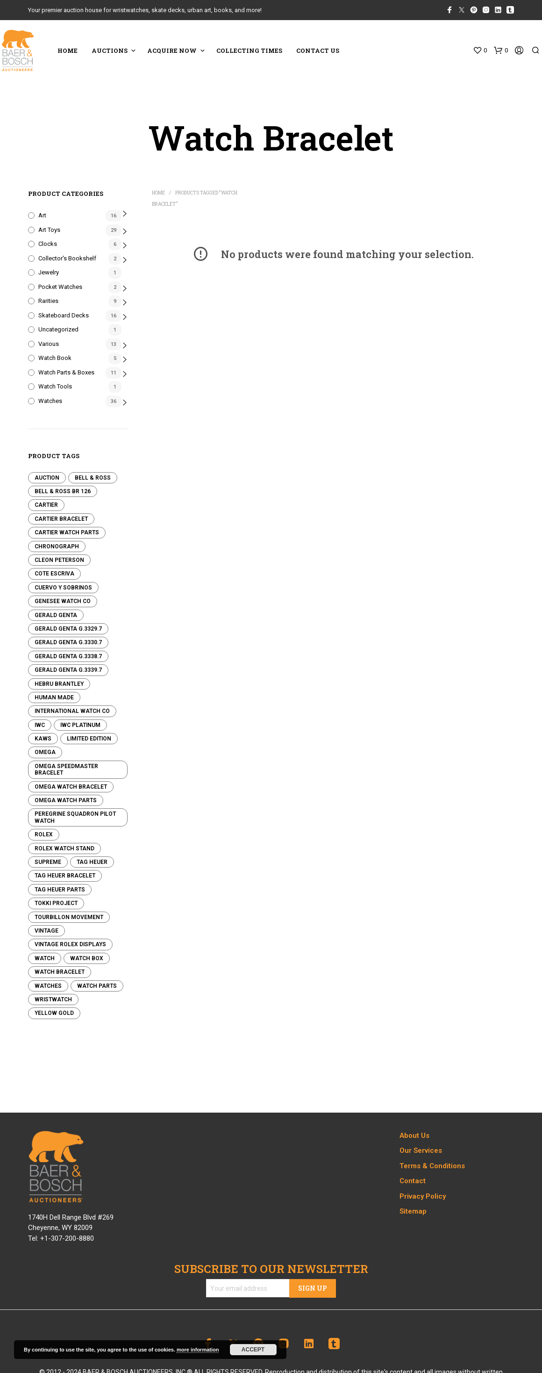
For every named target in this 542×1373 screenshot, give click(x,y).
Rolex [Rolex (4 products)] (44, 834)
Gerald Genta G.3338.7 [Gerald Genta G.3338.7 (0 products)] (68, 656)
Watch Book (54, 357)
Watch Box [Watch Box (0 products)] (86, 958)
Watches (50, 400)
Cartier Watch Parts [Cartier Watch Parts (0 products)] (67, 532)
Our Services (420, 1150)
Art (42, 215)
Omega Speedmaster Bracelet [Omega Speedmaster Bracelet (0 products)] (66, 769)
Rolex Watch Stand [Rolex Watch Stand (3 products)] (64, 848)
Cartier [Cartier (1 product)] (46, 505)
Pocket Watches (60, 286)
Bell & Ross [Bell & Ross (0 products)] (93, 477)
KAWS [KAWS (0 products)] (43, 738)
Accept (253, 1349)
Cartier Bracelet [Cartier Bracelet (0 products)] (61, 519)
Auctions (110, 50)
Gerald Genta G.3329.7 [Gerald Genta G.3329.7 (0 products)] (68, 628)
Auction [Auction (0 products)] (47, 477)
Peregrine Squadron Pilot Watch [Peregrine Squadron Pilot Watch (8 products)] (75, 817)
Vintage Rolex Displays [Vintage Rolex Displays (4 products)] (70, 944)
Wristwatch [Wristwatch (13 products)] (53, 999)
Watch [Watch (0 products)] (45, 958)
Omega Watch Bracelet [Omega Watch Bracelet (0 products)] (71, 787)
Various (48, 343)
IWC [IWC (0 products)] (40, 725)
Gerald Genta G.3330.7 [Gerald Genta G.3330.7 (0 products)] (68, 642)
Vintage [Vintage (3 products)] (46, 930)
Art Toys (49, 229)
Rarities (48, 300)
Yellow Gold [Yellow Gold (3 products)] (54, 1013)
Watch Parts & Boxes (66, 372)
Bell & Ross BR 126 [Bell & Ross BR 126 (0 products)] (63, 491)
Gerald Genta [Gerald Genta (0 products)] (56, 615)
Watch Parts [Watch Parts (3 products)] (97, 986)
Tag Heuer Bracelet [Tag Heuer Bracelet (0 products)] (65, 875)
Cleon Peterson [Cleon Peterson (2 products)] (59, 560)
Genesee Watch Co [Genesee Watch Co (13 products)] (63, 601)
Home (158, 193)
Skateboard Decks (63, 315)
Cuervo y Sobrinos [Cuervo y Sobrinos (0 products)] (63, 587)
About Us (414, 1135)
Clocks (47, 243)
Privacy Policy (422, 1196)
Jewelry (48, 272)
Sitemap (413, 1211)
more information (198, 1349)
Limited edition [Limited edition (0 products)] (89, 738)
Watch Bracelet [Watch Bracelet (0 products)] (60, 972)
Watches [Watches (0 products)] (48, 986)
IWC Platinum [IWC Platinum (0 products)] (80, 725)
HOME (67, 50)
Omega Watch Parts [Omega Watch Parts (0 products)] (66, 800)
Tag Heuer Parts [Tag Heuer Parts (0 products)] (60, 889)
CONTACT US (317, 50)
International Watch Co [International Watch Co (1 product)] (72, 711)
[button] (480, 50)
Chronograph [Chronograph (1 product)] (57, 546)
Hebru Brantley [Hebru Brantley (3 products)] (59, 684)
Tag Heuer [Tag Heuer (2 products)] (92, 862)
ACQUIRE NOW (172, 50)
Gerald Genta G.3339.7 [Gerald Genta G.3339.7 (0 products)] (68, 670)
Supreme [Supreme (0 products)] (48, 862)
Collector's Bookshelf (67, 258)
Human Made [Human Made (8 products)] (54, 697)
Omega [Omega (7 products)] (45, 752)
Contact (412, 1181)
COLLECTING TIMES (249, 50)
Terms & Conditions (432, 1166)
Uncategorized (58, 329)
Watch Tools (55, 386)
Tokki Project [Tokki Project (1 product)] (56, 903)
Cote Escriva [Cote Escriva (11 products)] (54, 573)
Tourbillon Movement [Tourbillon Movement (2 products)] (69, 917)
